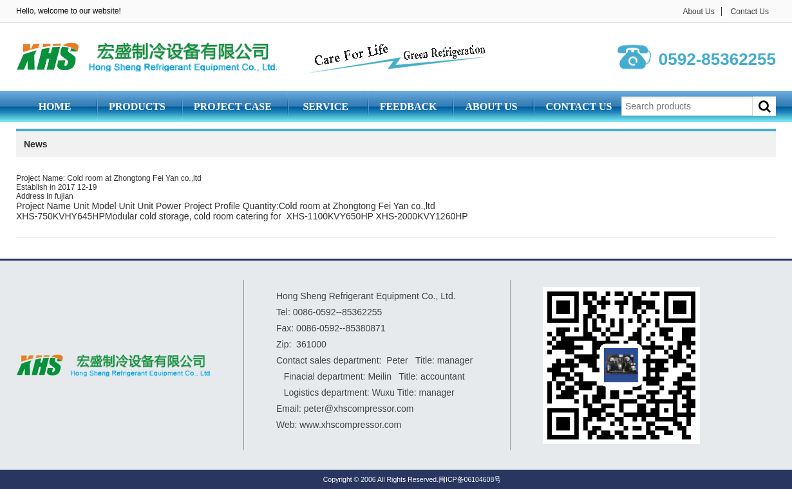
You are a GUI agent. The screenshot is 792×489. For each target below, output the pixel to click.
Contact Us (750, 11)
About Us (698, 11)
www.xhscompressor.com (350, 425)
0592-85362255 (717, 59)
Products (137, 106)
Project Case (233, 106)
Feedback (408, 106)
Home (55, 106)
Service (325, 106)
